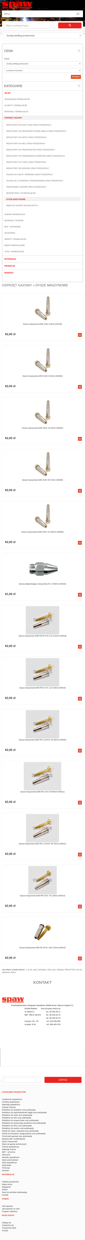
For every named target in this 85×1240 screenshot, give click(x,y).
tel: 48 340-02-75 (53, 1015)
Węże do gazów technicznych (22, 205)
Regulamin (6, 1187)
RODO (5, 1190)
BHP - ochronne (12, 227)
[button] (79, 50)
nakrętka (60, 970)
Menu (7, 14)
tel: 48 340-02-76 (53, 1018)
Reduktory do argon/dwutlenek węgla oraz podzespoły (36, 131)
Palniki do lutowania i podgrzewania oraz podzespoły (34, 181)
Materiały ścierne (14, 220)
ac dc (30, 970)
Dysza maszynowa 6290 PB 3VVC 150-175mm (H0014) (42, 948)
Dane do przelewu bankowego (14, 1192)
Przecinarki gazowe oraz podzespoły (26, 187)
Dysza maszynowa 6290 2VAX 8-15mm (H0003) (42, 376)
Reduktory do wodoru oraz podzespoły (27, 168)
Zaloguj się (6, 1223)
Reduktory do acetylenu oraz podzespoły (29, 125)
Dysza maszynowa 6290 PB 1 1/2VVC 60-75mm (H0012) (42, 844)
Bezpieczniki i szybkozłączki (21, 193)
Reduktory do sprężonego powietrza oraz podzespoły (35, 156)
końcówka (42, 970)
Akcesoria (9, 233)
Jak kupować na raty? (11, 1209)
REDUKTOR (70, 970)
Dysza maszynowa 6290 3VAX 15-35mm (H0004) (42, 428)
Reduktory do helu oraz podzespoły (26, 143)
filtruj (76, 77)
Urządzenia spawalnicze (17, 99)
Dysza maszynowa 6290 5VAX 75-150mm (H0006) (42, 532)
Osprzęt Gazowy (13, 118)
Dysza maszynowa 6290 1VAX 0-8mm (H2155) (42, 324)
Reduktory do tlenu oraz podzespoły (26, 162)
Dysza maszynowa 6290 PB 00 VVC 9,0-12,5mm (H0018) (42, 636)
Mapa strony (7, 1184)
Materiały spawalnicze (16, 112)
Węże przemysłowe (14, 245)
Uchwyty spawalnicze (15, 105)
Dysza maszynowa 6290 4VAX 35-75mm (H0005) (42, 480)
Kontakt (5, 1195)
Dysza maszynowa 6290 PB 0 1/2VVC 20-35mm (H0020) (42, 740)
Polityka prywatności (10, 1182)
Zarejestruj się (8, 1225)
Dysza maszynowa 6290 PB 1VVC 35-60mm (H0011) (42, 792)
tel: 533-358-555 (53, 1021)
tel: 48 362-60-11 (53, 1012)
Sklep (7, 93)
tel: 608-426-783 (53, 1024)
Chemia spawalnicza (14, 214)
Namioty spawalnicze (15, 239)
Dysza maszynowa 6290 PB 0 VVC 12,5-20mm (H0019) (42, 688)
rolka (49, 970)
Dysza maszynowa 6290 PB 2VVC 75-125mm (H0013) (42, 896)
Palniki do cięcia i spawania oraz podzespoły (29, 174)
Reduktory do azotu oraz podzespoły (26, 137)
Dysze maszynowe (15, 199)
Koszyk (5, 1230)
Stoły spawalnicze (14, 251)
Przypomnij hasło (9, 1228)
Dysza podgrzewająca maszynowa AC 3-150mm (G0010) (42, 584)
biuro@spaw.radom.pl (50, 1008)
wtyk (35, 970)
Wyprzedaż (10, 259)
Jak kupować (7, 1206)
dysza (13, 972)
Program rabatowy (9, 1211)
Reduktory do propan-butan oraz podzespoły (30, 150)
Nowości (8, 273)
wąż (54, 970)
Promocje (9, 266)
